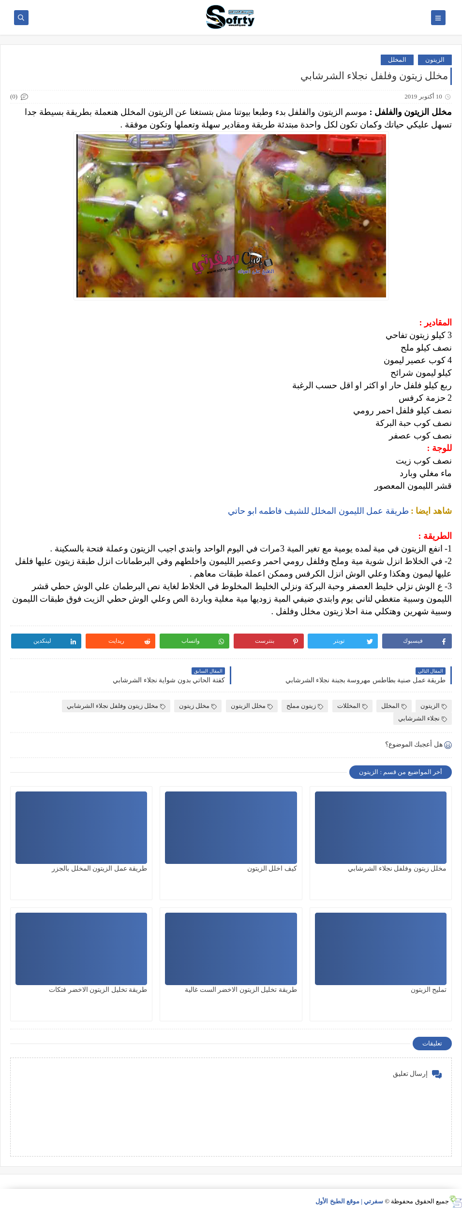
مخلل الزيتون (252, 705)
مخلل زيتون (198, 705)
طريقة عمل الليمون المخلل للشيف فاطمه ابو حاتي (318, 511)
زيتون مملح (304, 705)
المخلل (397, 59)
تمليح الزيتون (429, 989)
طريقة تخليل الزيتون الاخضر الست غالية (241, 989)
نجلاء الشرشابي (422, 718)
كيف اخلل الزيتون (272, 868)
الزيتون (435, 59)
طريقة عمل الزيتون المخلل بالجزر (99, 868)
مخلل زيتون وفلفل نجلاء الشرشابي (116, 705)
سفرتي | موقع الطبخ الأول (349, 1201)
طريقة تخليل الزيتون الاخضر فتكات (98, 989)
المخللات (352, 705)
